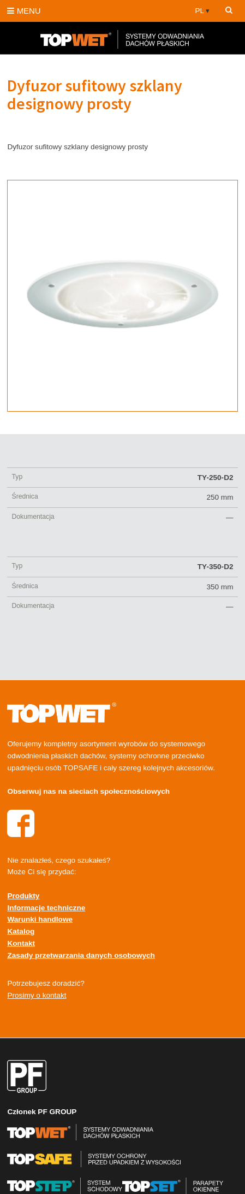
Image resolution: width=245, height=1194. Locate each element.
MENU (23, 10)
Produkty (23, 896)
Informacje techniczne (46, 908)
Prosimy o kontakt (36, 995)
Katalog (20, 931)
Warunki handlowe (40, 919)
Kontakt (21, 943)
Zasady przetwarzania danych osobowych (80, 955)
